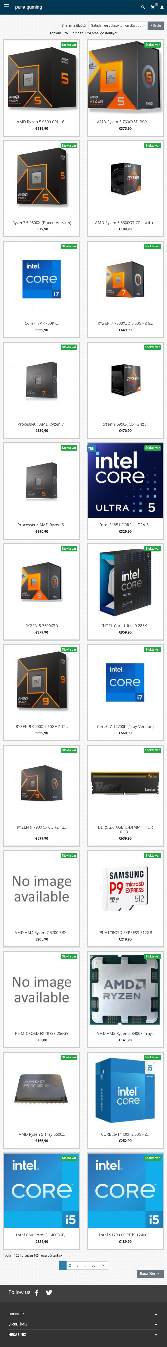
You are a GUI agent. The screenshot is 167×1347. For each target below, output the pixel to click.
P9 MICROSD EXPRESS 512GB (125, 932)
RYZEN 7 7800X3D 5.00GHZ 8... (125, 323)
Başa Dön (150, 1273)
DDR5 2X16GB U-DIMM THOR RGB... (125, 829)
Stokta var (69, 45)
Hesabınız (17, 1335)
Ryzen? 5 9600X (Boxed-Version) (41, 222)
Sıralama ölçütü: (74, 25)
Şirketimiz (17, 1324)
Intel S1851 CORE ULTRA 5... (125, 524)
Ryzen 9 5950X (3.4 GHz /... (125, 424)
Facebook (36, 1292)
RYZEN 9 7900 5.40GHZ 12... (42, 827)
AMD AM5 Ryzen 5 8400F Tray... (125, 1033)
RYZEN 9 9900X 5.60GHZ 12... (42, 726)
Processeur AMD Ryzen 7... (41, 424)
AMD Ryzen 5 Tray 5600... (42, 1134)
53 (93, 1265)
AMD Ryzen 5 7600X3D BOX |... (125, 121)
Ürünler (16, 1314)
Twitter (49, 1292)
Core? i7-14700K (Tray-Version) (125, 726)
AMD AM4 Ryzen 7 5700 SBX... (42, 932)
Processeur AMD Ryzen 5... (41, 524)
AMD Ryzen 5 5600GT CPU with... (125, 222)
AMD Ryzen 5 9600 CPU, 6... (42, 121)
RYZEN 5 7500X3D (41, 625)
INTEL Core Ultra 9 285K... (125, 625)
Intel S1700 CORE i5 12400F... (125, 1234)
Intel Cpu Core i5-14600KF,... (42, 1234)
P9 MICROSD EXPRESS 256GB (42, 1033)
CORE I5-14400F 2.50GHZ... (125, 1134)
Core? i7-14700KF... (42, 323)
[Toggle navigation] (6, 6)
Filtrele (155, 25)
